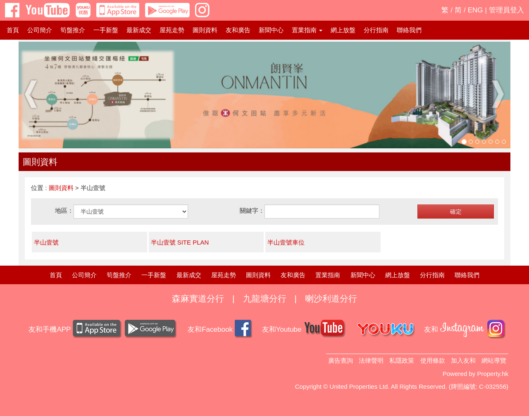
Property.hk (492, 373)
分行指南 (376, 29)
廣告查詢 (340, 360)
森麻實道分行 (198, 298)
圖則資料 (205, 29)
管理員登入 (506, 10)
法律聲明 (371, 360)
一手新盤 (105, 29)
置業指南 (327, 274)
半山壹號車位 (286, 242)
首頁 (13, 29)
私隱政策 (401, 360)
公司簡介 (39, 29)
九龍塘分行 (264, 298)
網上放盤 (343, 29)
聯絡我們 (409, 29)
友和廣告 (238, 29)
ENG (475, 10)
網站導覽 (493, 360)
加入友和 (463, 360)
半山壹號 (46, 242)
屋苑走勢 (172, 29)
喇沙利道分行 (331, 298)
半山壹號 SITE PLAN (180, 242)
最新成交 (138, 29)
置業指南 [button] (307, 29)
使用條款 (432, 360)
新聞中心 (271, 29)
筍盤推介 (72, 29)
